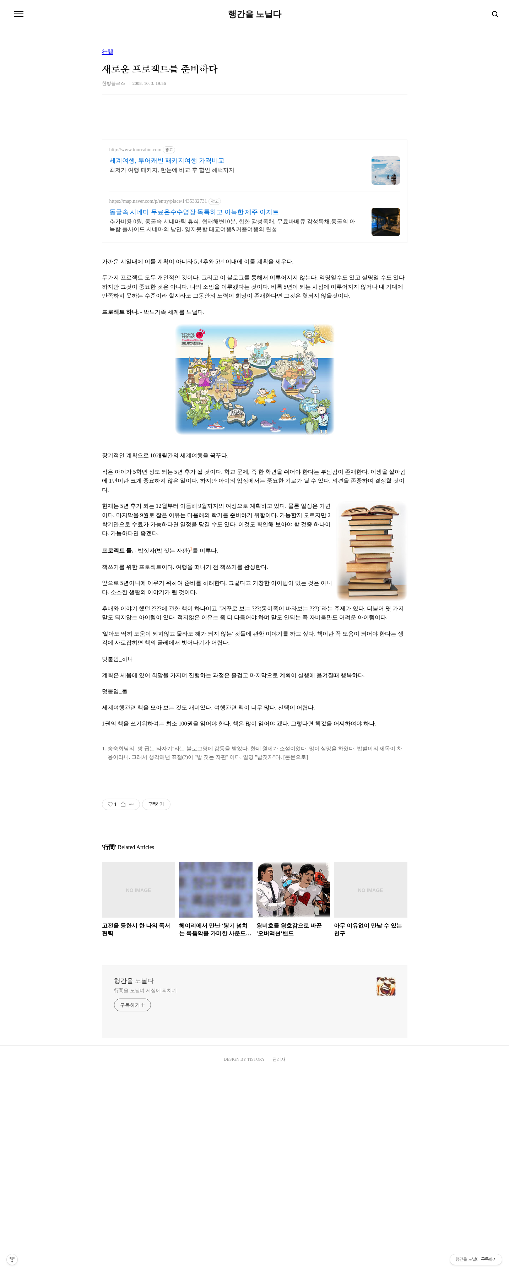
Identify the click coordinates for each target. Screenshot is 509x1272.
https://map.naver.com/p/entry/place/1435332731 (158, 201)
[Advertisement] (254, 299)
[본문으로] (295, 856)
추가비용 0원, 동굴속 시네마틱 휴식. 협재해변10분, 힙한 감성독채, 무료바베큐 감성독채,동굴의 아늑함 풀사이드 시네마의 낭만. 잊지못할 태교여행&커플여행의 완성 (232, 225)
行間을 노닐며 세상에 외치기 (145, 1189)
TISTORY (256, 1258)
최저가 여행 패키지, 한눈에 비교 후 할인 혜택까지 (171, 170)
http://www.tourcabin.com (135, 149)
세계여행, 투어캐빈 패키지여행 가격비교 (166, 160)
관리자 (278, 1258)
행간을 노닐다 (254, 14)
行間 (107, 52)
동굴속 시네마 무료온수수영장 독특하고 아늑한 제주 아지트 (194, 212)
